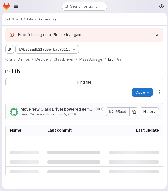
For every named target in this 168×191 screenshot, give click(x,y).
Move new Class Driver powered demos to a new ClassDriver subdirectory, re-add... (57, 109)
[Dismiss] (156, 35)
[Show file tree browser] (9, 49)
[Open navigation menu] (15, 6)
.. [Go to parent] (10, 141)
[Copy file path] (119, 59)
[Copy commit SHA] (133, 111)
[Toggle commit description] (98, 109)
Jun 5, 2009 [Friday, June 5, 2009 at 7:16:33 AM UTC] (67, 114)
